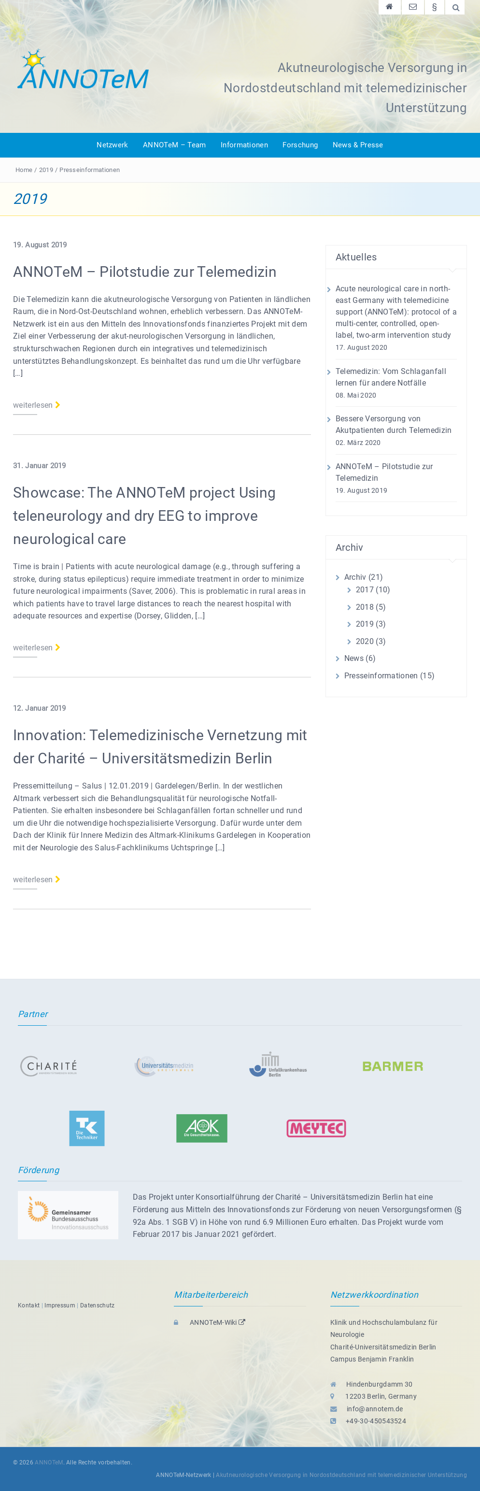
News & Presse (358, 145)
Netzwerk (112, 145)
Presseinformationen (89, 169)
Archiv (355, 577)
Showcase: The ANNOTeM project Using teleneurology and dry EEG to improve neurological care (144, 515)
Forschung (300, 145)
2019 (46, 169)
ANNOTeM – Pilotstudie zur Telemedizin (145, 271)
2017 (365, 589)
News (354, 658)
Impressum (59, 1305)
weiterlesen (36, 405)
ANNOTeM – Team (174, 145)
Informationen (244, 145)
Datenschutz (97, 1305)
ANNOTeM (49, 1462)
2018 (365, 607)
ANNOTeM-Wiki (209, 1322)
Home (23, 169)
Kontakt (29, 1305)
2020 (365, 641)
